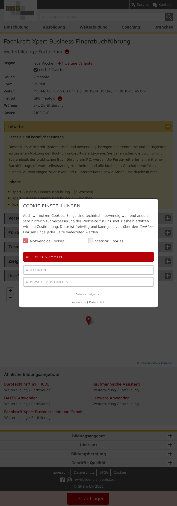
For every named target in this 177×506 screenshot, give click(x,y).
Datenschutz (97, 302)
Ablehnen (36, 270)
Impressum (78, 302)
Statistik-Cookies (105, 240)
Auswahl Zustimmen (47, 282)
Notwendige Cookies (44, 240)
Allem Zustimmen (44, 257)
